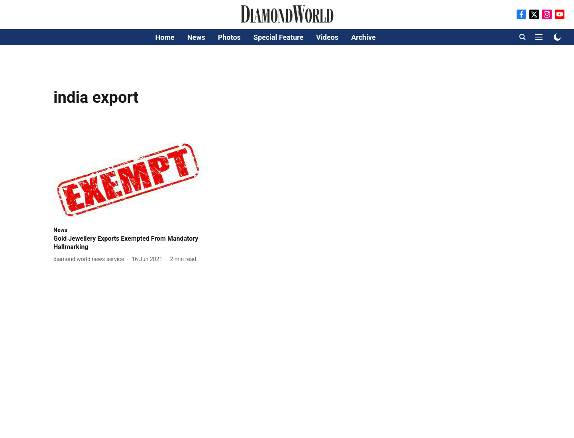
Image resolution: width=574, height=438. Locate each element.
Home (165, 37)
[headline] (128, 243)
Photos (229, 37)
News (196, 37)
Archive (363, 37)
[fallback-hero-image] (128, 180)
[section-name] (60, 230)
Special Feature (278, 37)
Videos (327, 37)
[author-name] (90, 259)
